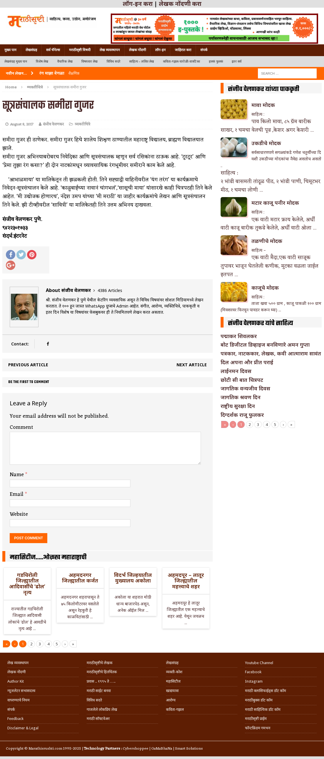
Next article (192, 364)
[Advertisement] (271, 472)
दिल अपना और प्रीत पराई (247, 362)
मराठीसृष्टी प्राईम (256, 718)
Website (19, 514)
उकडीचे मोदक (266, 143)
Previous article (28, 364)
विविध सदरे (113, 61)
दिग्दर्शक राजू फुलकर (242, 414)
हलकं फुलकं (216, 61)
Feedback (15, 718)
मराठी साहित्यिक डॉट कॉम (263, 709)
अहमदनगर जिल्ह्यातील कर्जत (80, 577)
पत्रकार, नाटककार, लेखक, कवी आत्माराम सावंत (271, 353)
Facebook (253, 672)
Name (17, 474)
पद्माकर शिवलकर (239, 336)
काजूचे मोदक (265, 287)
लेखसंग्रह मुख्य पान (15, 61)
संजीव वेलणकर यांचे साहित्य (260, 323)
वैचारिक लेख (65, 61)
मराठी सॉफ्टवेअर (98, 718)
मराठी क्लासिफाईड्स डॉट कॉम (265, 691)
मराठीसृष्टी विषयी (79, 50)
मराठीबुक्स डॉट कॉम (259, 700)
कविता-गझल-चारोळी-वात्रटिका (181, 61)
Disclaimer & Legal (22, 728)
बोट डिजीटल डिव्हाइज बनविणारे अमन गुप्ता (265, 344)
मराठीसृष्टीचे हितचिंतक (102, 672)
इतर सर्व (236, 61)
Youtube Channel (259, 663)
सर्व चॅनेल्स (53, 50)
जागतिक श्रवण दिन (241, 397)
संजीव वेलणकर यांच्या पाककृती (263, 89)
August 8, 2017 (21, 124)
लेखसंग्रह (31, 50)
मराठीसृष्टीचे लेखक (100, 663)
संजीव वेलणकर (53, 124)
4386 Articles (110, 290)
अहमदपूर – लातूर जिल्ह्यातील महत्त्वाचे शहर (186, 580)
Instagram (254, 681)
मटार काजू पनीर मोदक (275, 202)
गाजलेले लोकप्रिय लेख (102, 709)
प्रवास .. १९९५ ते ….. (101, 681)
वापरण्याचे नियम (18, 700)
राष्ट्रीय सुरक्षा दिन (238, 405)
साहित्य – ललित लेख (141, 61)
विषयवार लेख (89, 61)
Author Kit (15, 681)
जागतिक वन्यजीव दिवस (245, 388)
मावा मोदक (263, 104)
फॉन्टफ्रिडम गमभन (257, 728)
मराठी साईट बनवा (99, 691)
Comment (21, 427)
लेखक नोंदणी (137, 50)
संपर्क (203, 50)
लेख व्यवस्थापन (110, 50)
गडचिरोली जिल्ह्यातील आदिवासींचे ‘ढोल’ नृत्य (27, 583)
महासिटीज (173, 681)
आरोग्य (171, 700)
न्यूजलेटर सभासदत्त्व (21, 691)
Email (17, 494)
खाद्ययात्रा (172, 691)
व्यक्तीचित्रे (82, 124)
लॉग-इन (160, 50)
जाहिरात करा (183, 50)
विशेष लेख (42, 61)
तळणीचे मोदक (266, 240)
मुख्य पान (10, 50)
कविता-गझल (175, 709)
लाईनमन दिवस (236, 371)
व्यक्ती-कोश (174, 672)
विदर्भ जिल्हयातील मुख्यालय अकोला (133, 577)
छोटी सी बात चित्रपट (242, 379)
